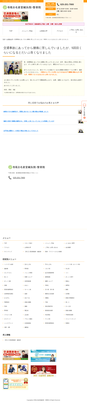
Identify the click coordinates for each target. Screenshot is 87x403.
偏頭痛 (6, 268)
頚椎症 (67, 323)
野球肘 (6, 310)
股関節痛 (47, 277)
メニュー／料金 (27, 31)
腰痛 (26, 306)
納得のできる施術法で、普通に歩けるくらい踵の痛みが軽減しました (26, 111)
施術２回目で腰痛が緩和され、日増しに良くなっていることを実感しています (29, 121)
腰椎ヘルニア (49, 281)
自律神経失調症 (8, 293)
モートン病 (28, 289)
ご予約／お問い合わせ (76, 31)
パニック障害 (28, 272)
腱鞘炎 (26, 327)
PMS (5, 306)
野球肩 (26, 268)
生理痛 (67, 293)
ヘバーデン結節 (8, 264)
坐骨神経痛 (28, 281)
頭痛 (5, 285)
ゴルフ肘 (47, 268)
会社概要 (68, 247)
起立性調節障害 (49, 272)
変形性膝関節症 (8, 289)
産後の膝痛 (69, 310)
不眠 (46, 302)
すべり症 (68, 306)
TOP (10, 31)
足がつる (27, 298)
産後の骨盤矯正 (70, 298)
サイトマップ (8, 251)
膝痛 (67, 289)
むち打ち (6, 298)
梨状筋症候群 (49, 310)
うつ (67, 272)
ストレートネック (71, 319)
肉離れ (47, 298)
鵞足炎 (26, 310)
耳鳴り (47, 285)
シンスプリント (8, 323)
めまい (26, 285)
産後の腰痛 (28, 302)
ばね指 (26, 314)
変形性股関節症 (49, 323)
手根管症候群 (69, 314)
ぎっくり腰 (7, 281)
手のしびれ (48, 264)
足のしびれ (28, 264)
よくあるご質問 (70, 243)
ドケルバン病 (8, 314)
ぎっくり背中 (69, 277)
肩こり (67, 302)
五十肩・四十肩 (49, 289)
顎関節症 (6, 302)
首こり (6, 277)
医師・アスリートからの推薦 (53, 251)
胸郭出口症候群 (49, 293)
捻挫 (26, 293)
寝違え (67, 281)
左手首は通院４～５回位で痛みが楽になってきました (21, 131)
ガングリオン (8, 272)
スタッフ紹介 (28, 243)
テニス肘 (47, 319)
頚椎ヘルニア (28, 277)
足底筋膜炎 (28, 323)
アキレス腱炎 (28, 319)
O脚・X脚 (7, 327)
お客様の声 (43, 31)
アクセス (60, 31)
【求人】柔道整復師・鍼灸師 (33, 251)
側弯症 (67, 285)
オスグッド (7, 319)
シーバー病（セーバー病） (73, 264)
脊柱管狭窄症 (49, 306)
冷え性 (67, 268)
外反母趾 (47, 314)
